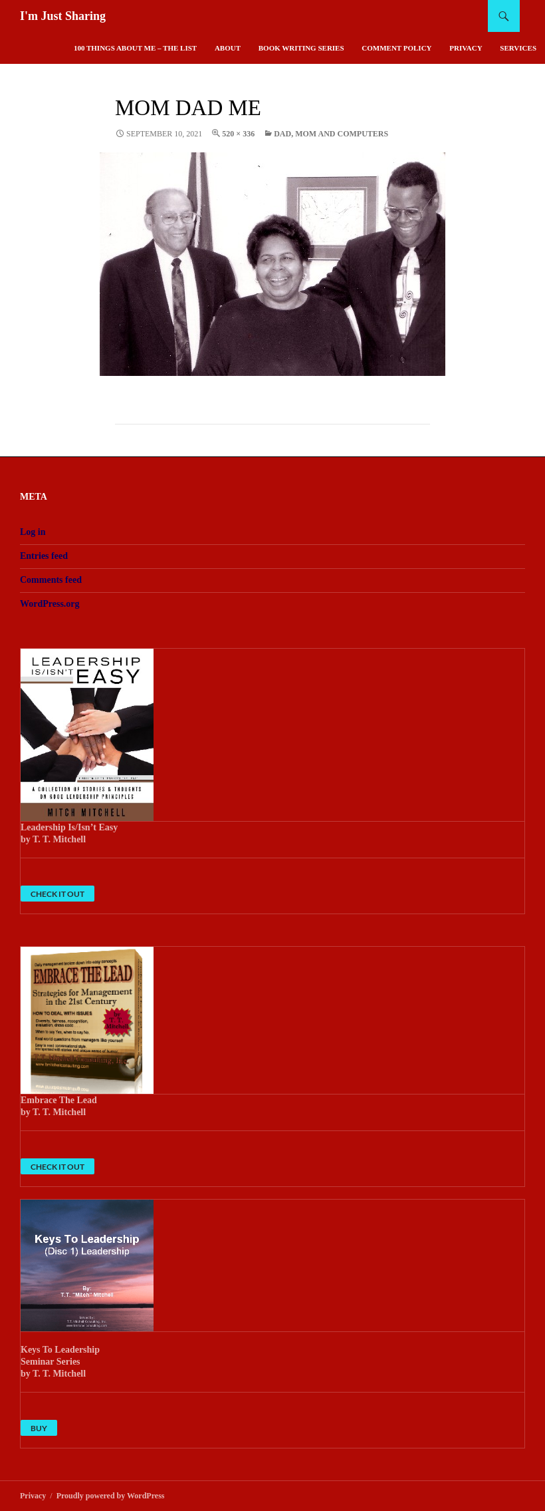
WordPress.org (50, 604)
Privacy (465, 48)
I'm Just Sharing (63, 16)
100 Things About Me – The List (135, 48)
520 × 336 (238, 133)
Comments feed (51, 580)
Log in (33, 532)
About (228, 48)
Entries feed (44, 556)
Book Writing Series (301, 48)
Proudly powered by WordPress (110, 1495)
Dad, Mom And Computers (331, 133)
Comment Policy (396, 48)
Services (518, 48)
